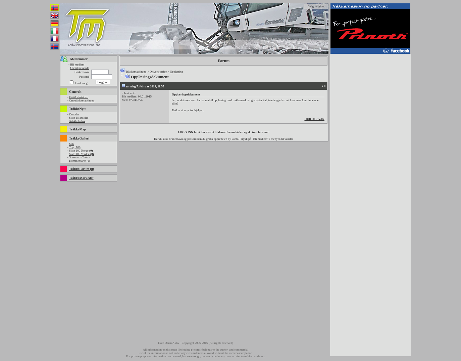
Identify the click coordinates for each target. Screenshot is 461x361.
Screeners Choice (79, 157)
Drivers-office (158, 71)
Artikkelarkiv (77, 121)
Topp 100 (75, 147)
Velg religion (316, 6)
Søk (71, 144)
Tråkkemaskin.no (135, 71)
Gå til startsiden (78, 97)
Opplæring (176, 71)
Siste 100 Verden (81, 154)
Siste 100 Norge (81, 150)
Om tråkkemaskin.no (82, 100)
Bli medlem (77, 64)
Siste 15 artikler (78, 117)
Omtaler (74, 114)
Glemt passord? (79, 68)
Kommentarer (79, 160)
